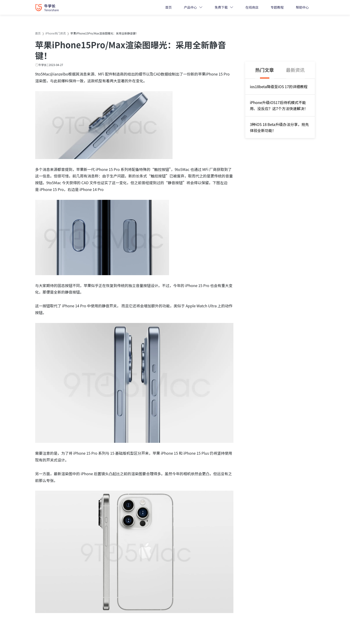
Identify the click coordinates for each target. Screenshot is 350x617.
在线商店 (252, 7)
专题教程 (277, 7)
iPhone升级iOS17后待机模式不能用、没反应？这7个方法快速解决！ (279, 105)
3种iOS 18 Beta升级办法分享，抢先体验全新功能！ (279, 127)
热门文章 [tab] (264, 69)
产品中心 (190, 7)
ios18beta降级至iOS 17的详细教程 (279, 86)
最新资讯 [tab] (295, 69)
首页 (168, 7)
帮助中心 (302, 7)
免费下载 (221, 7)
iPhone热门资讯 (55, 33)
